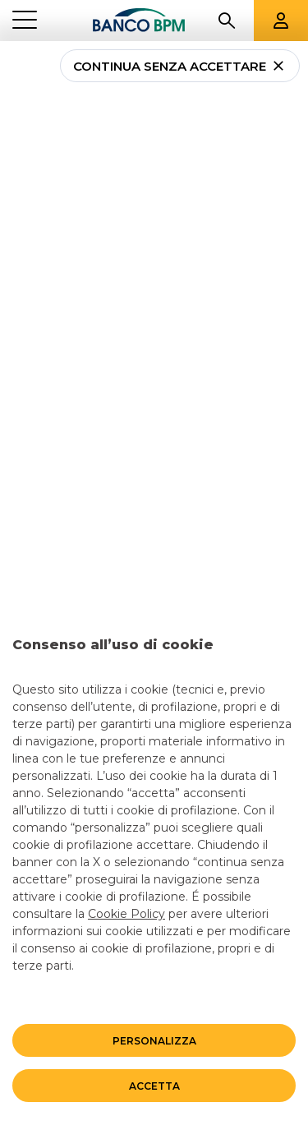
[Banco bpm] (138, 20)
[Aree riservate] (281, 20)
